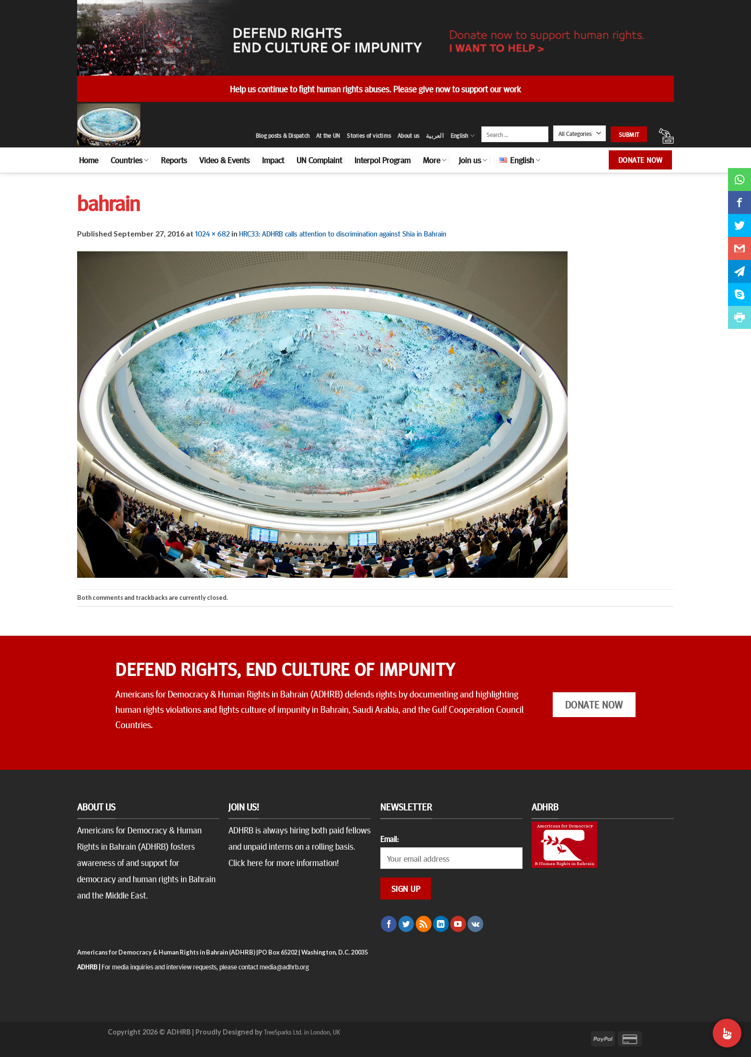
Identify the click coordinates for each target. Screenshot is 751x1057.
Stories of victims (369, 135)
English (463, 135)
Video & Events (224, 160)
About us (408, 135)
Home (88, 160)
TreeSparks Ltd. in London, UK (302, 1031)
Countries (129, 160)
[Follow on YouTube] (458, 924)
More (434, 160)
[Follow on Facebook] (389, 924)
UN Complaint (319, 160)
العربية (435, 135)
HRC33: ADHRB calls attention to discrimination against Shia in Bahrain (342, 233)
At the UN (328, 135)
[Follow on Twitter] (406, 924)
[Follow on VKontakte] (475, 924)
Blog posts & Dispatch (282, 135)
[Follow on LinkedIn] (441, 924)
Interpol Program (382, 160)
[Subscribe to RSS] (424, 924)
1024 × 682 (212, 233)
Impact (273, 160)
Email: (389, 838)
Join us (473, 160)
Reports (174, 160)
